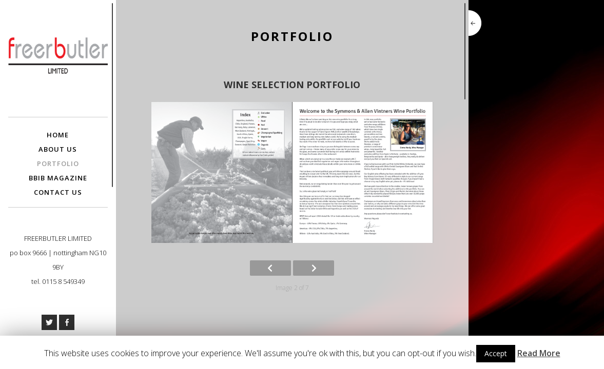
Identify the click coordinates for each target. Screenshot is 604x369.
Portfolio (58, 163)
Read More (538, 353)
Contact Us (58, 192)
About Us (57, 149)
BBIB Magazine (58, 177)
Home (58, 134)
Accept (495, 353)
